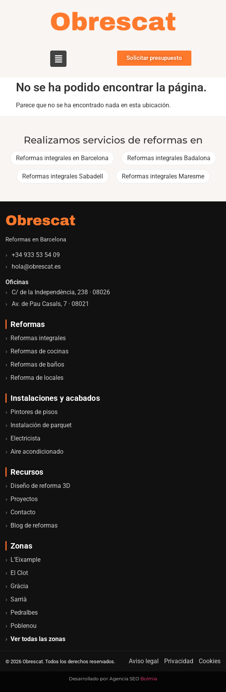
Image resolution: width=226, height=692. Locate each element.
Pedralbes (24, 612)
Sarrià (19, 599)
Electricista (25, 438)
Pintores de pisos (34, 412)
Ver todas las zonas (38, 639)
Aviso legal (144, 661)
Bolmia (148, 679)
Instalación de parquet (41, 425)
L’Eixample (25, 559)
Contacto (23, 512)
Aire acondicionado (37, 451)
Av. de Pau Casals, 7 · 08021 (50, 304)
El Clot (19, 573)
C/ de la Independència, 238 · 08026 (61, 292)
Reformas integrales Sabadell (62, 176)
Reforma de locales (37, 377)
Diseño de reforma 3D (40, 485)
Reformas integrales (38, 338)
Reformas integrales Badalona (168, 158)
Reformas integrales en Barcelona (62, 158)
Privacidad (178, 661)
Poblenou (24, 625)
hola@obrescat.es (36, 266)
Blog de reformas (34, 525)
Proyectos (24, 499)
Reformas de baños (37, 364)
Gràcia (19, 586)
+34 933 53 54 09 (36, 255)
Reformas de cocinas (39, 351)
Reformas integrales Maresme (163, 176)
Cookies (210, 661)
